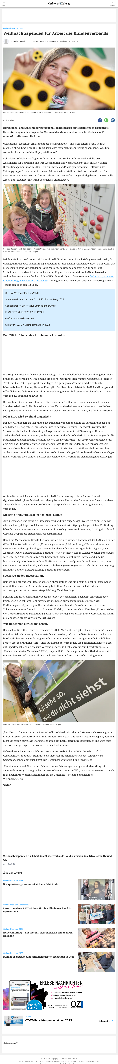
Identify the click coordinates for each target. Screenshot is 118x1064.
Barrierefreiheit (52, 1061)
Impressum (40, 1061)
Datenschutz (29, 1061)
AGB (21, 1061)
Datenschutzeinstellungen (88, 1061)
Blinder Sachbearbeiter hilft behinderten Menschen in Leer (38, 956)
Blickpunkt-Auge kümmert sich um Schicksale (30, 884)
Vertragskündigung (68, 1061)
